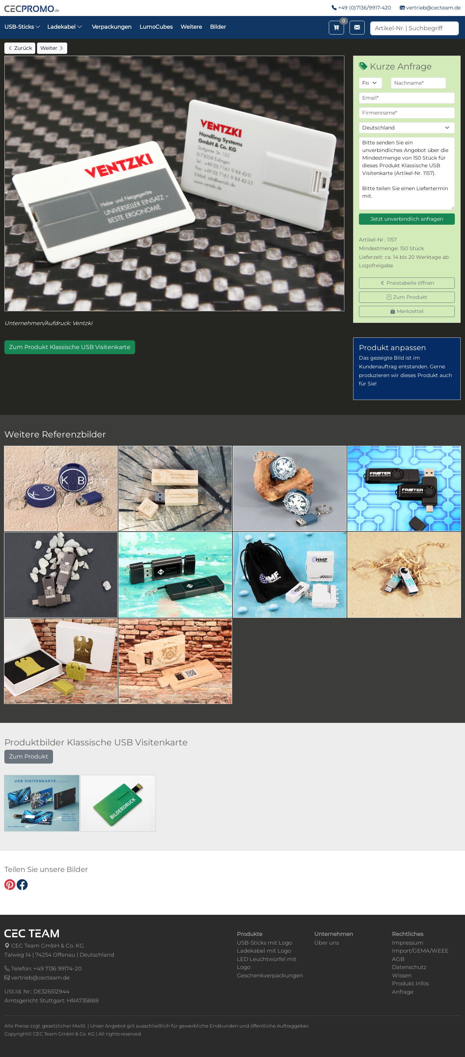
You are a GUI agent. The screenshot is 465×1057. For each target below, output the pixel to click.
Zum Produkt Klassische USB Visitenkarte (69, 347)
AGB (398, 959)
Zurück (20, 48)
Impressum (407, 942)
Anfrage (402, 991)
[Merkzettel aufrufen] (336, 28)
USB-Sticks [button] (22, 26)
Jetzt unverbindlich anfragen (407, 219)
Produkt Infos (410, 983)
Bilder (218, 26)
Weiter (52, 48)
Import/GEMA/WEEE (420, 950)
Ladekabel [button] (64, 26)
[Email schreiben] (357, 28)
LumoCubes (156, 26)
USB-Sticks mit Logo (264, 942)
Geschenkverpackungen (270, 975)
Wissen (402, 975)
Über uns (326, 942)
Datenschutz (409, 967)
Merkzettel (407, 311)
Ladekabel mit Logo (264, 950)
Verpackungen (112, 26)
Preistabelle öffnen (407, 283)
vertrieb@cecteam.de (433, 7)
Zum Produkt (407, 297)
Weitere (191, 26)
